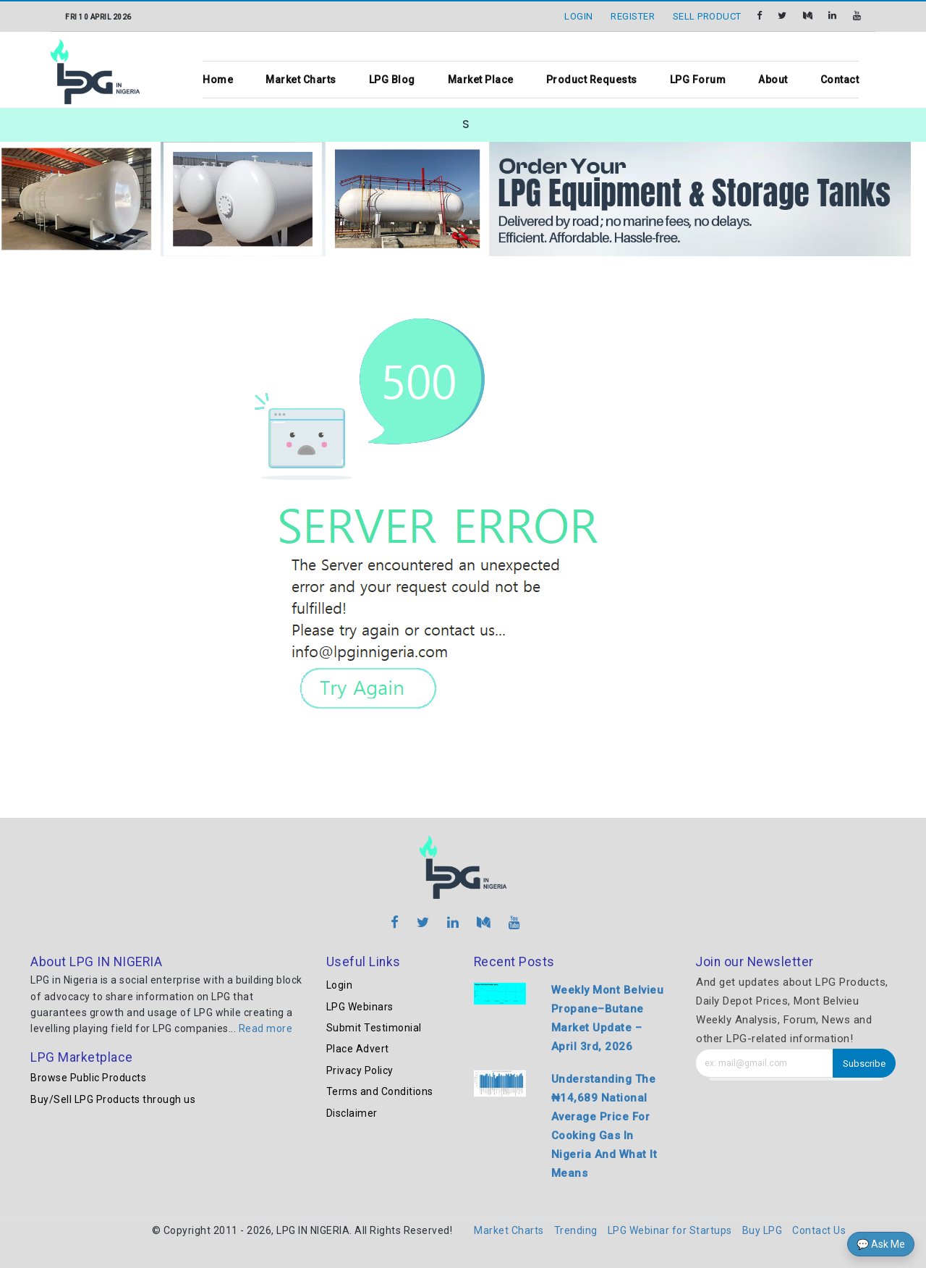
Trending (576, 1230)
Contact (839, 79)
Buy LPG (762, 1230)
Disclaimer (352, 1113)
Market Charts (301, 79)
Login (339, 985)
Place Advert (357, 1048)
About (773, 79)
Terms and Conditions (379, 1091)
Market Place (481, 79)
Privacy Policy (360, 1070)
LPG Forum (698, 79)
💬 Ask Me (881, 1244)
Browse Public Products (88, 1077)
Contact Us (819, 1230)
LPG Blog (392, 79)
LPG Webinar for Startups (670, 1230)
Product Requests (591, 79)
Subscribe (864, 1063)
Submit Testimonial (374, 1028)
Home (218, 79)
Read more (266, 1028)
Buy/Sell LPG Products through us (112, 1099)
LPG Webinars (360, 1007)
